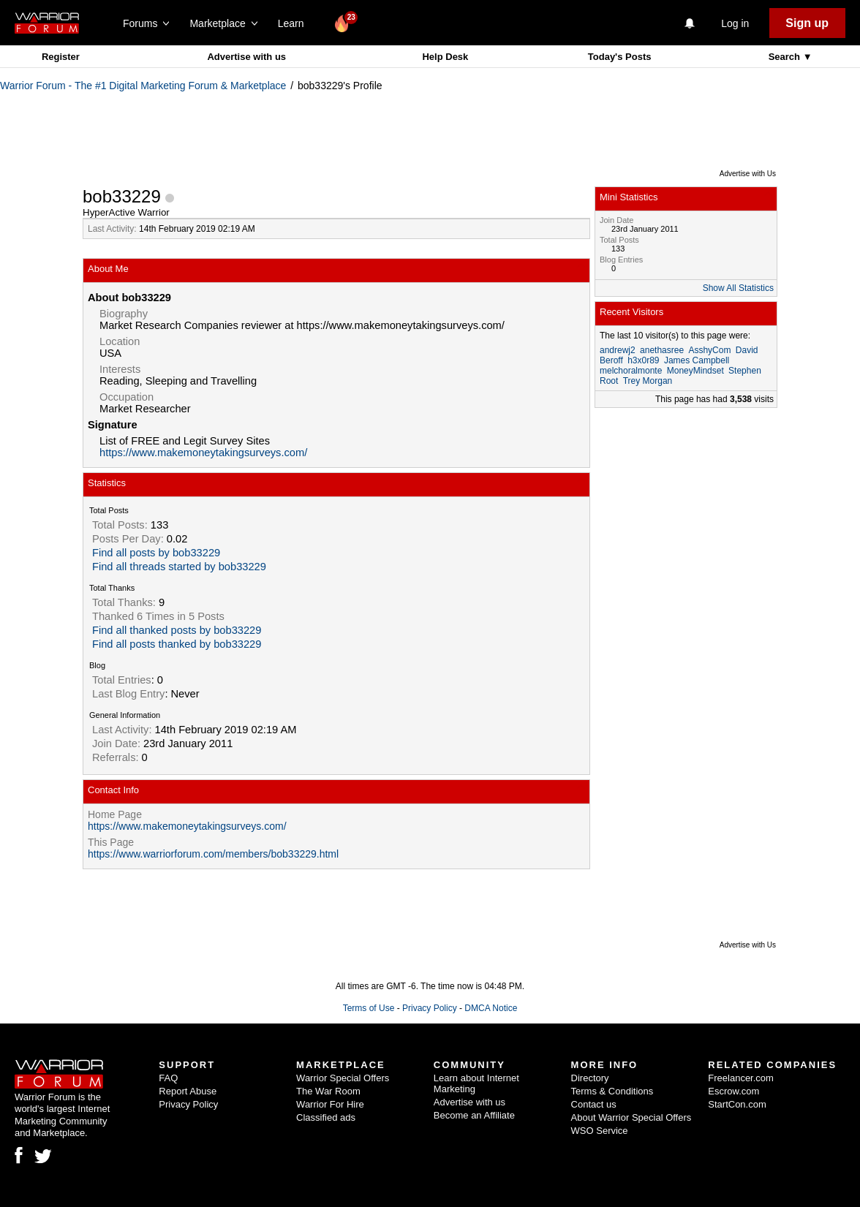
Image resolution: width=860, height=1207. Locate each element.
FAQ (168, 1077)
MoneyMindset (695, 371)
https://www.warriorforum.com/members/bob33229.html (213, 854)
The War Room (328, 1091)
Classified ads (325, 1117)
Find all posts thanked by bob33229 (176, 644)
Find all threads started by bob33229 (179, 566)
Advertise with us (246, 56)
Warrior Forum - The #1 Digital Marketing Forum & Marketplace (143, 85)
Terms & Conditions (612, 1091)
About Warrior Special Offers (631, 1117)
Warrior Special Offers (342, 1077)
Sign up (807, 23)
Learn (295, 23)
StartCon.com (737, 1104)
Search (786, 56)
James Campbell (696, 360)
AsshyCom (709, 350)
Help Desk (445, 56)
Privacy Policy (429, 1008)
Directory (590, 1077)
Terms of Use (369, 1008)
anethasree (662, 350)
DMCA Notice (490, 1008)
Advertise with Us (748, 174)
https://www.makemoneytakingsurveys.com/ (203, 452)
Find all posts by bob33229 (156, 553)
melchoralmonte (631, 371)
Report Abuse (187, 1091)
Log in (735, 23)
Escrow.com (733, 1091)
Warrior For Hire (330, 1104)
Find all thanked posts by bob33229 (176, 630)
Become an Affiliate (474, 1115)
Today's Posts (620, 56)
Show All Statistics (738, 288)
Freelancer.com (741, 1077)
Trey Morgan (648, 381)
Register (61, 56)
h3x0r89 (643, 360)
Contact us (593, 1104)
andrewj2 (617, 350)
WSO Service (599, 1130)
